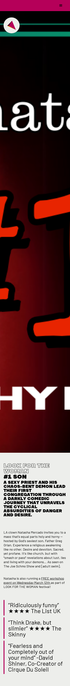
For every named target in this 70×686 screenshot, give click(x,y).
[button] (60, 5)
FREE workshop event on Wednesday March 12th (34, 580)
